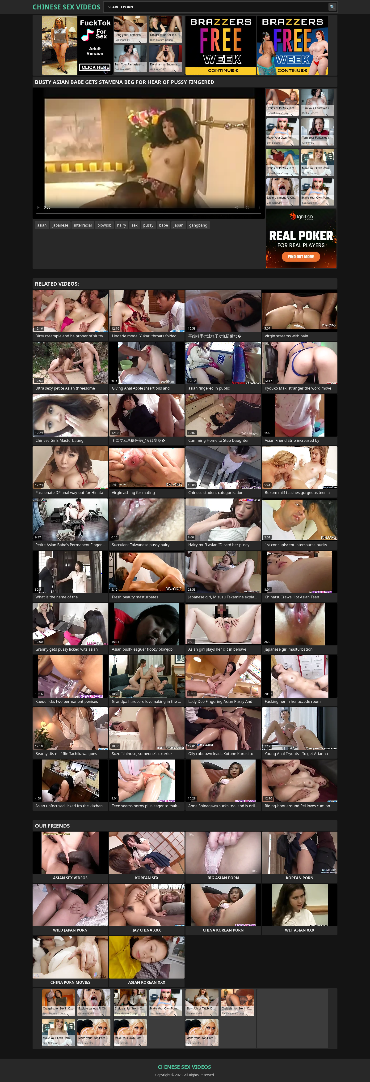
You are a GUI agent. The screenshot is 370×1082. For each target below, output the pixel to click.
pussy (148, 225)
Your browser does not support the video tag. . (149, 153)
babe (163, 225)
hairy (121, 225)
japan (179, 225)
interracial (83, 225)
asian (42, 225)
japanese (60, 225)
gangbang (198, 225)
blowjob (104, 225)
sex (135, 225)
